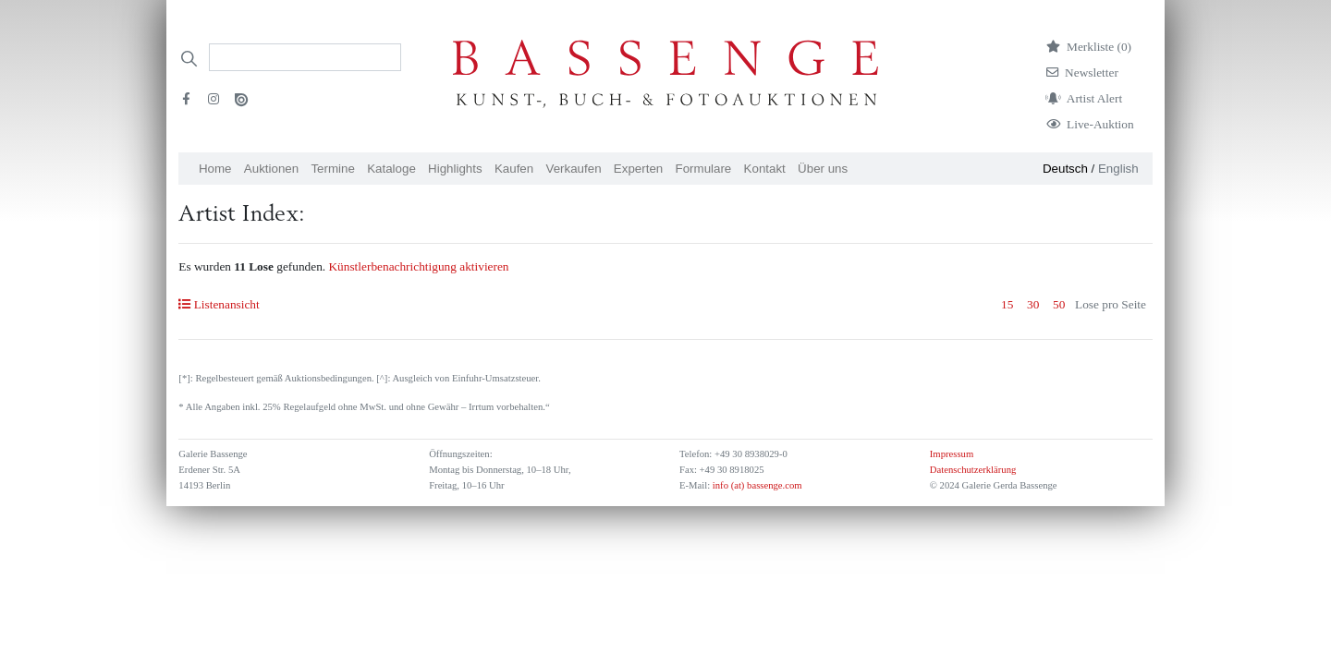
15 (1007, 304)
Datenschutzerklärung (973, 470)
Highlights (455, 168)
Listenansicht (218, 304)
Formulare (704, 168)
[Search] (305, 57)
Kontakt (765, 168)
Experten (638, 168)
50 (1059, 304)
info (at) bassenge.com (755, 485)
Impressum (951, 454)
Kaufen (514, 168)
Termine (332, 168)
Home (215, 168)
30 (1033, 304)
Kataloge (391, 168)
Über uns (823, 168)
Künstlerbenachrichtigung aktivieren (418, 266)
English (1118, 168)
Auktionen (271, 168)
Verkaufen (574, 168)
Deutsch (1065, 168)
